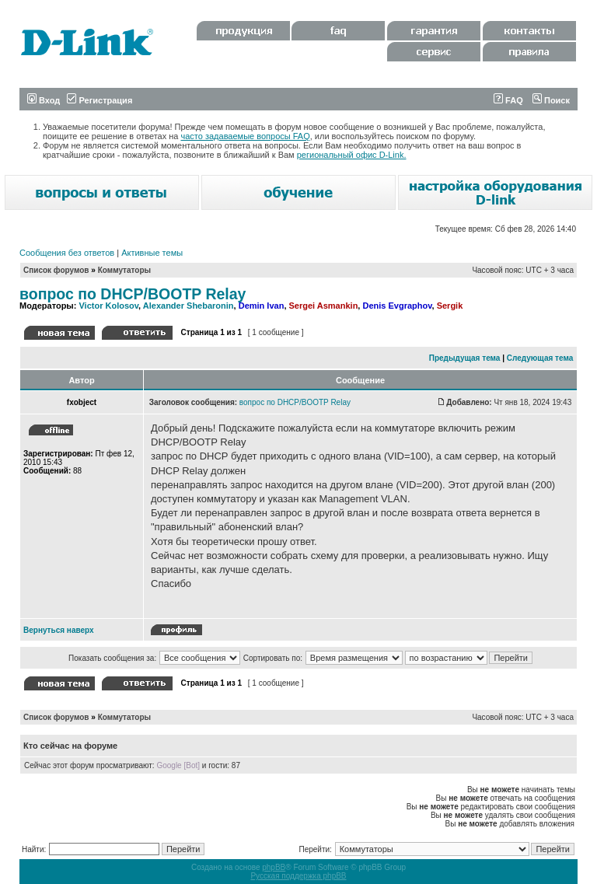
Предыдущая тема (465, 358)
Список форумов (56, 270)
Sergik (450, 305)
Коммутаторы (124, 270)
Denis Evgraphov (396, 305)
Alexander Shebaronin (188, 305)
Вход (43, 100)
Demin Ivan (262, 305)
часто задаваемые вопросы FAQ (245, 136)
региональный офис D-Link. (352, 154)
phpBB (273, 867)
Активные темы (152, 252)
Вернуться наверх (58, 630)
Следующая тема (540, 358)
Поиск (551, 100)
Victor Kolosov (108, 305)
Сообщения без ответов (66, 252)
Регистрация (99, 100)
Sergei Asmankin (323, 305)
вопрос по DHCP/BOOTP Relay (132, 293)
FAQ (508, 100)
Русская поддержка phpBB (298, 876)
